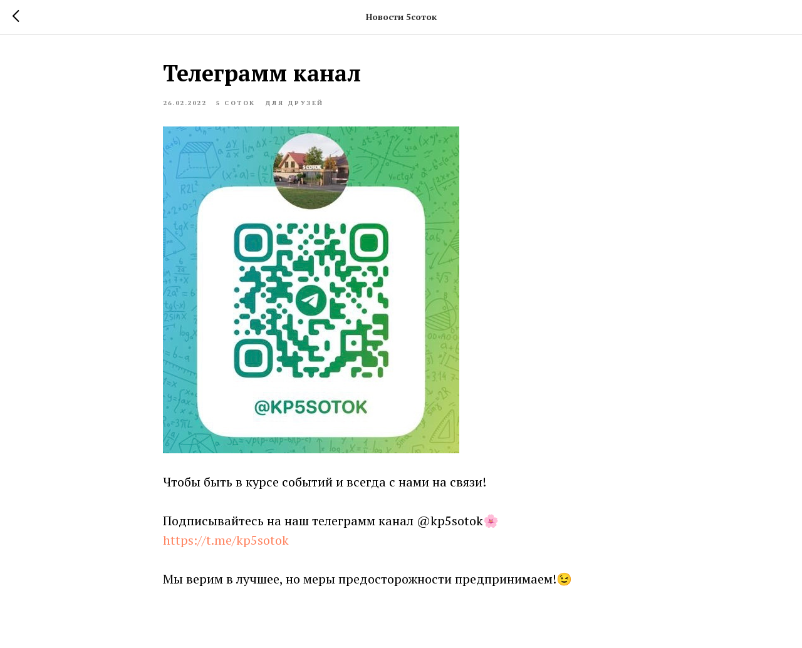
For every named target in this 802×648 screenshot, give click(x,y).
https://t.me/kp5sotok (226, 540)
